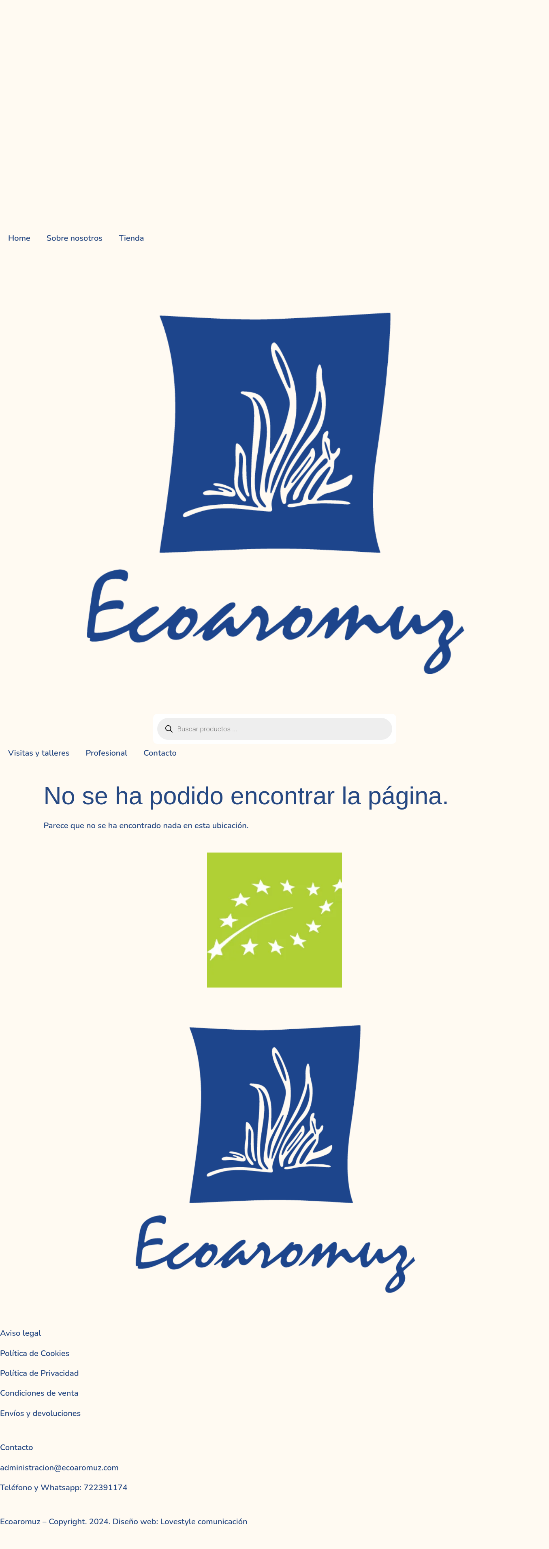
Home (19, 238)
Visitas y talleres (38, 753)
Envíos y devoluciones (40, 1413)
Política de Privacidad (39, 1373)
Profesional (106, 753)
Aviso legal (20, 1333)
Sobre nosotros (75, 238)
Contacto (160, 753)
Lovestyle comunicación (202, 1521)
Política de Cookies (34, 1353)
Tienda (131, 238)
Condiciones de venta (39, 1393)
